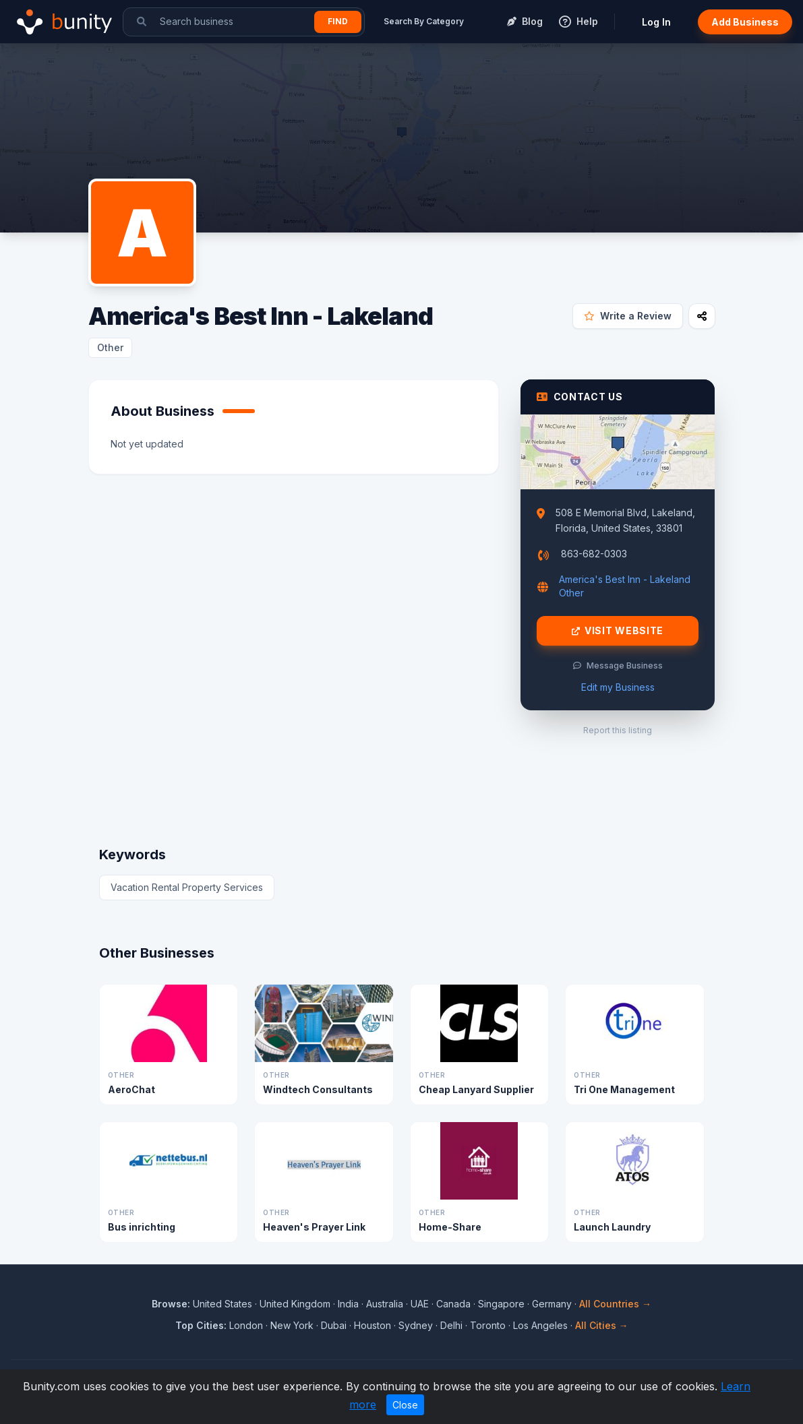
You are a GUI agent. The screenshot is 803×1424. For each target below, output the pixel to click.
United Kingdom (295, 1303)
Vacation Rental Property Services (187, 887)
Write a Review (628, 315)
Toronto (488, 1325)
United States (222, 1303)
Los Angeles (540, 1325)
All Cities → (601, 1325)
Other (110, 347)
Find (338, 21)
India (348, 1303)
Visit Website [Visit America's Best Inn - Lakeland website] (617, 631)
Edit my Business (618, 687)
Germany (552, 1303)
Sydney (415, 1325)
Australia (384, 1303)
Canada (453, 1303)
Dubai (334, 1325)
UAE (420, 1303)
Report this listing (617, 730)
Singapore (501, 1303)
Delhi (451, 1325)
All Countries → (615, 1303)
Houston (372, 1325)
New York (292, 1325)
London (246, 1325)
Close (405, 1405)
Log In (656, 22)
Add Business (745, 22)
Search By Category (424, 21)
